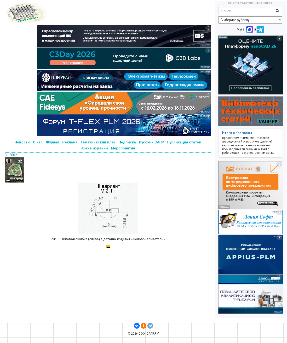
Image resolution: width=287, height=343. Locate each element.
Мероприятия (123, 148)
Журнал (52, 142)
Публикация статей (184, 142)
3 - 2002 (11, 155)
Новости (22, 142)
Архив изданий (94, 148)
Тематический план (97, 142)
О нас (38, 142)
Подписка (127, 142)
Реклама (69, 142)
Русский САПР (151, 142)
